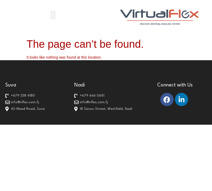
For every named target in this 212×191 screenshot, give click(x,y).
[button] (52, 15)
